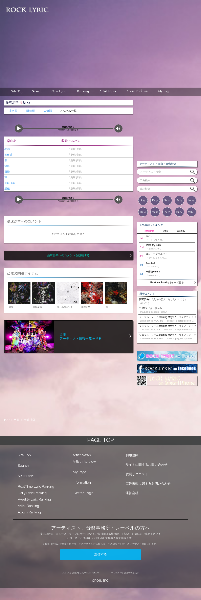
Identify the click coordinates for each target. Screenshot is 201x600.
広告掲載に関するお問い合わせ (148, 483)
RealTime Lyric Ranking (36, 486)
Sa (167, 200)
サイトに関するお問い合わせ (147, 465)
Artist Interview (84, 461)
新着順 (30, 110)
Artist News (82, 455)
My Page (79, 472)
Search (23, 465)
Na (191, 200)
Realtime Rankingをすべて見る (167, 282)
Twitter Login (83, 493)
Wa (191, 211)
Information (82, 482)
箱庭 (7, 166)
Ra (179, 211)
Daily (165, 231)
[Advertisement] (125, 42)
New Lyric (26, 476)
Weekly (181, 231)
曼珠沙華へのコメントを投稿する (68, 255)
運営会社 (132, 493)
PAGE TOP (100, 440)
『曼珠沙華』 (74, 149)
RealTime (149, 231)
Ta (179, 200)
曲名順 (13, 110)
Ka (155, 200)
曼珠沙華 (9, 182)
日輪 (7, 171)
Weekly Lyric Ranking (34, 499)
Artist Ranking (28, 506)
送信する (100, 554)
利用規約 (132, 455)
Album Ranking (29, 512)
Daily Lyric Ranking (32, 493)
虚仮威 (8, 154)
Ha (143, 211)
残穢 (7, 188)
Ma (155, 211)
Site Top (24, 455)
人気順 (48, 110)
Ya (167, 211)
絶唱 (7, 149)
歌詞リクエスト (137, 474)
